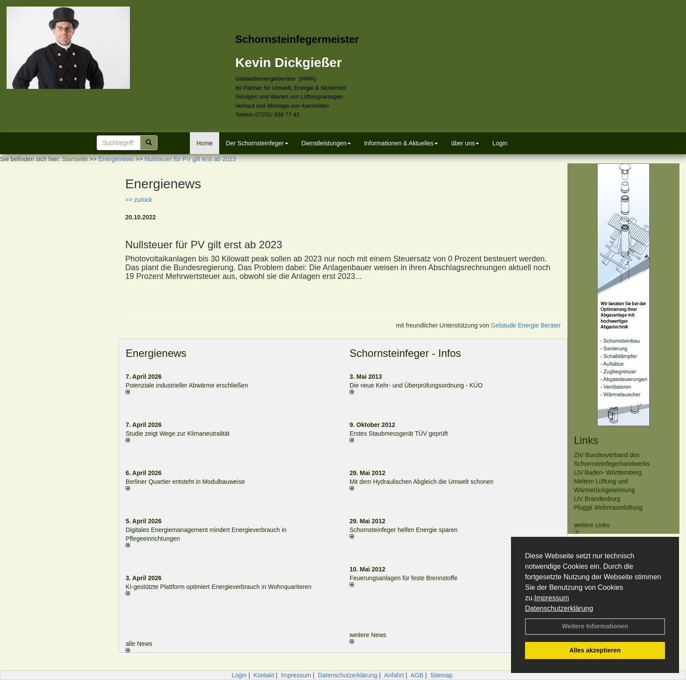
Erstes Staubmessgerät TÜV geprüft (399, 433)
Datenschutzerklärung (559, 608)
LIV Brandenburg (597, 498)
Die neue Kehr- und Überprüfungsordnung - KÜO (416, 385)
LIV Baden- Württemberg (608, 472)
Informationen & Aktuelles (401, 143)
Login (499, 143)
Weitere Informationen (595, 626)
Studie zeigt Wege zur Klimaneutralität (177, 433)
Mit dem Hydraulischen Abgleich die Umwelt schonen (422, 481)
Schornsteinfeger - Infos (405, 353)
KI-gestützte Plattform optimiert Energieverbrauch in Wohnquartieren (219, 586)
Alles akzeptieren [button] (595, 650)
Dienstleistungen (326, 143)
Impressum (551, 598)
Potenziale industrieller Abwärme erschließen (187, 385)
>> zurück (138, 199)
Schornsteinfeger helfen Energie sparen (404, 529)
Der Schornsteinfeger (257, 143)
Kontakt (263, 675)
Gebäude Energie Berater (526, 325)
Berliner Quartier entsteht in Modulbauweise (185, 481)
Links (586, 440)
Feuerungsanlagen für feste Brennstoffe (403, 577)
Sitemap (441, 675)
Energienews (156, 353)
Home (204, 143)
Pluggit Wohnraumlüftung (608, 507)
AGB (417, 675)
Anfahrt (394, 675)
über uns (465, 143)
